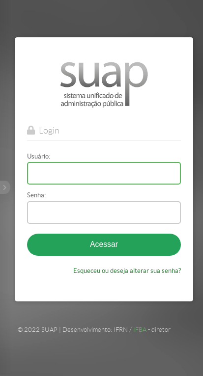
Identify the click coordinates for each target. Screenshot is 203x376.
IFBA (139, 329)
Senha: (36, 195)
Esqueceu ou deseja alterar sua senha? (127, 270)
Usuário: (38, 156)
